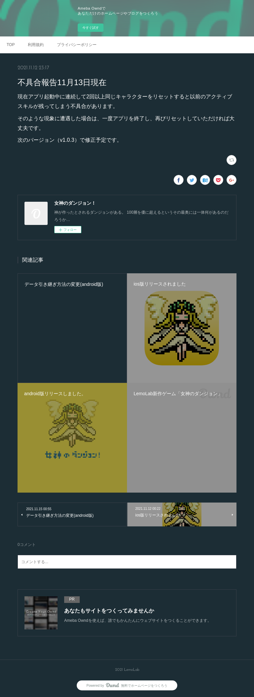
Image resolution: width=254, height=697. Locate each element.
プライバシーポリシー (77, 44)
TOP (11, 44)
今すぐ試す (90, 27)
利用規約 (36, 44)
